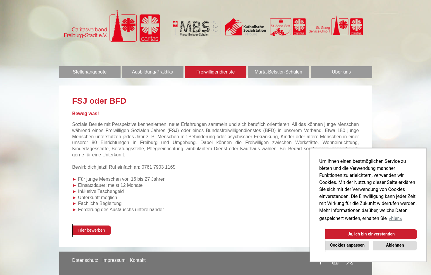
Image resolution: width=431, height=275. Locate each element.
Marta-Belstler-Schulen (278, 71)
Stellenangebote (90, 71)
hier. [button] (395, 218)
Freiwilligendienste (215, 71)
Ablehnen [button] (395, 245)
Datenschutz (85, 260)
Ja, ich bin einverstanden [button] (371, 234)
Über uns (341, 71)
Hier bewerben (91, 230)
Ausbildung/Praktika (152, 71)
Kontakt (137, 260)
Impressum (114, 260)
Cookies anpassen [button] (347, 245)
